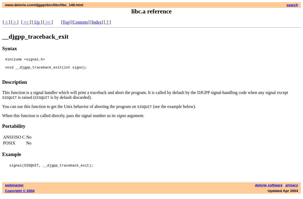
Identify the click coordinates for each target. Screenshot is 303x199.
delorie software (269, 188)
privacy (292, 188)
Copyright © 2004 (19, 194)
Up (37, 22)
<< (26, 22)
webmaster (14, 188)
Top (65, 22)
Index (96, 22)
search (292, 5)
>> (47, 22)
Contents (80, 22)
